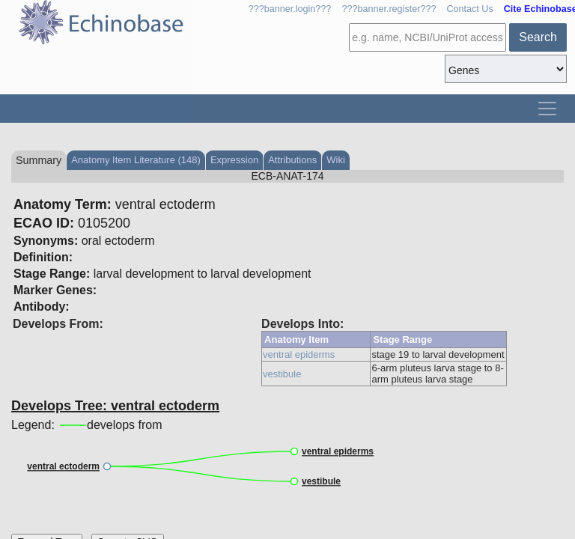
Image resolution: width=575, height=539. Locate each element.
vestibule (282, 374)
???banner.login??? (290, 9)
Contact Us (469, 9)
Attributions (292, 159)
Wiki (335, 159)
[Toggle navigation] (547, 108)
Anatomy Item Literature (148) (136, 159)
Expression (234, 159)
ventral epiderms (299, 354)
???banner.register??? (388, 9)
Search (538, 37)
